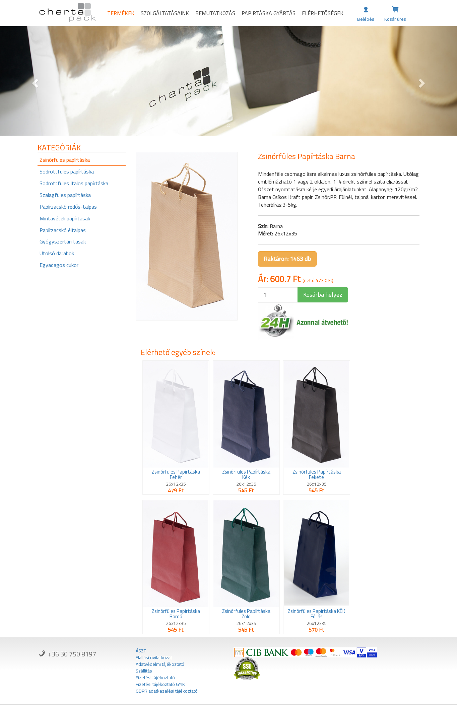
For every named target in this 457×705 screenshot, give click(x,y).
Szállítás (144, 670)
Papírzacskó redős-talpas (68, 207)
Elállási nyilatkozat (154, 657)
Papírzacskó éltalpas (63, 230)
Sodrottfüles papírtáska (67, 171)
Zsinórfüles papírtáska (65, 160)
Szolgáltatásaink (165, 13)
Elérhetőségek (322, 13)
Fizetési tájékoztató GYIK (160, 684)
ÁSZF (141, 650)
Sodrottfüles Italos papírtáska (74, 183)
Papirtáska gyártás (269, 13)
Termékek (120, 13)
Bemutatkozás (215, 13)
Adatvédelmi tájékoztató (160, 664)
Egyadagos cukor (59, 265)
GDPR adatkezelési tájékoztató (167, 691)
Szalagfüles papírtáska (65, 195)
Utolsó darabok (57, 253)
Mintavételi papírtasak (65, 218)
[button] (34, 81)
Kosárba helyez (322, 294)
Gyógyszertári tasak (63, 241)
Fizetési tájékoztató (155, 677)
